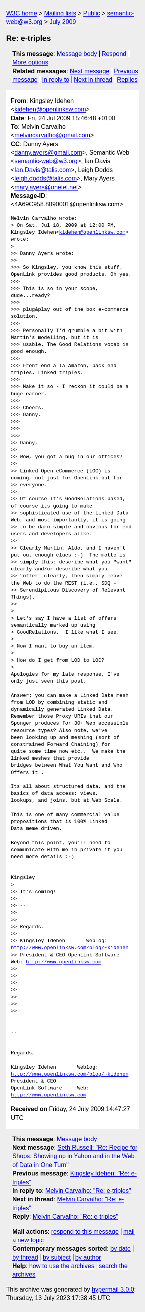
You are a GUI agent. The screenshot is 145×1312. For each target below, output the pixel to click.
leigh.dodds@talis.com (45, 178)
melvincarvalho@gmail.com (52, 135)
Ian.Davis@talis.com (42, 170)
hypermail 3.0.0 (113, 1289)
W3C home (21, 13)
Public (91, 13)
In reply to (55, 79)
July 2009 (62, 22)
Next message (89, 71)
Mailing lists (60, 13)
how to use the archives (61, 1266)
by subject (57, 1257)
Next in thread (93, 79)
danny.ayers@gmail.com (48, 152)
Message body (77, 54)
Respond (114, 54)
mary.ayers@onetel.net (46, 187)
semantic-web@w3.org (45, 161)
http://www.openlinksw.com (63, 962)
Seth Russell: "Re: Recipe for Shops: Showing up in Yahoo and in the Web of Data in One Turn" (74, 1156)
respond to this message (84, 1231)
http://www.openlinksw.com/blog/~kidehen (69, 947)
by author (88, 1257)
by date (120, 1248)
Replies (127, 79)
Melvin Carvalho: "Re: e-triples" (88, 1190)
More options (30, 62)
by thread (25, 1257)
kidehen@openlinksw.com (50, 109)
